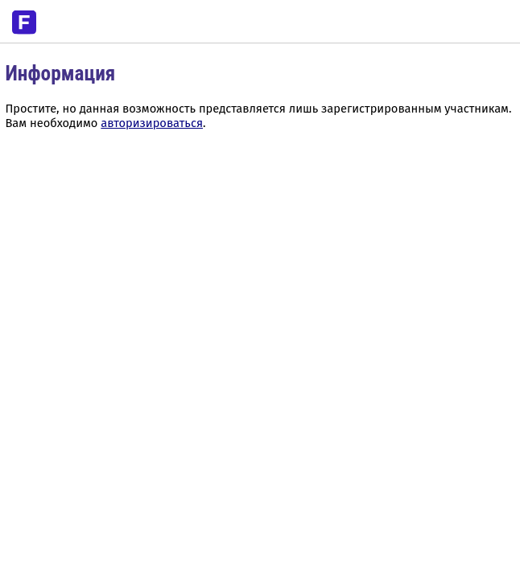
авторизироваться (152, 123)
